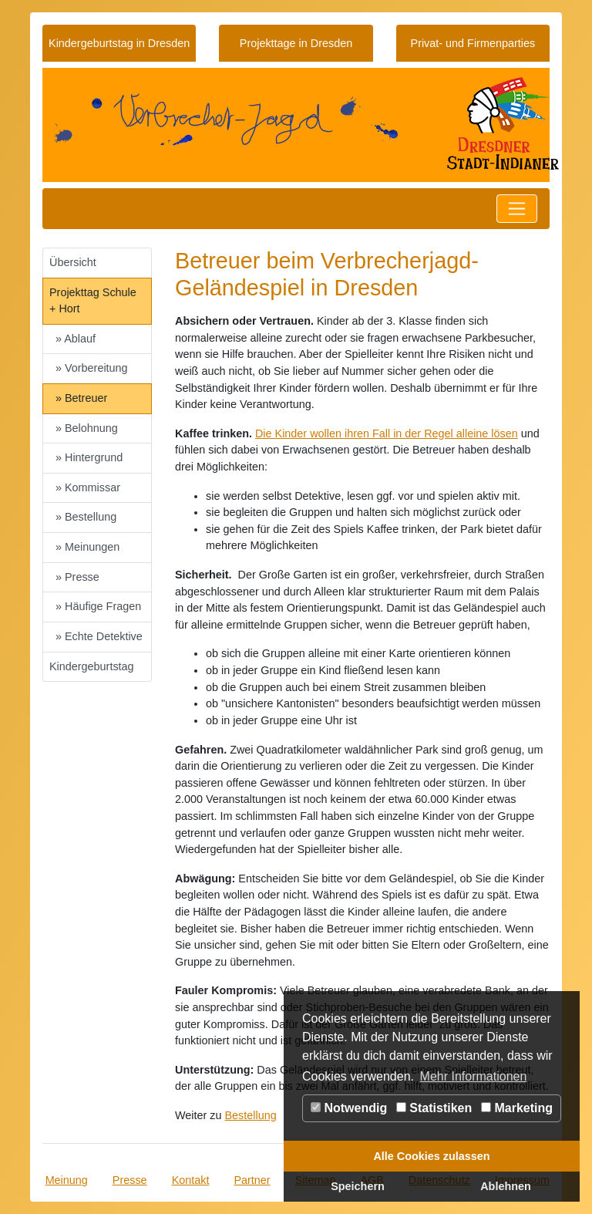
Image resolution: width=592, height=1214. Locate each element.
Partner (252, 1180)
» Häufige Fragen (98, 606)
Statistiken (434, 1108)
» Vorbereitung (92, 368)
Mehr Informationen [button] (473, 1076)
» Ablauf (76, 338)
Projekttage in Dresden (296, 43)
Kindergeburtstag (91, 666)
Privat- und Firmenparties (473, 43)
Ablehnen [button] (505, 1186)
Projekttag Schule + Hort (92, 300)
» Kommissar (88, 487)
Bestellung (251, 1115)
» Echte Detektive (99, 636)
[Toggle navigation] (516, 208)
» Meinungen (87, 547)
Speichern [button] (358, 1186)
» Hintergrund (89, 457)
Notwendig (349, 1108)
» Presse (77, 577)
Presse (130, 1180)
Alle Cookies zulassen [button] (431, 1156)
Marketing (517, 1108)
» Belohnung (87, 428)
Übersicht (72, 262)
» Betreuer (81, 398)
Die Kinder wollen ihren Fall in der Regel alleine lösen (386, 433)
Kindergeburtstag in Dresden (119, 43)
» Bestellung (86, 517)
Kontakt (191, 1180)
